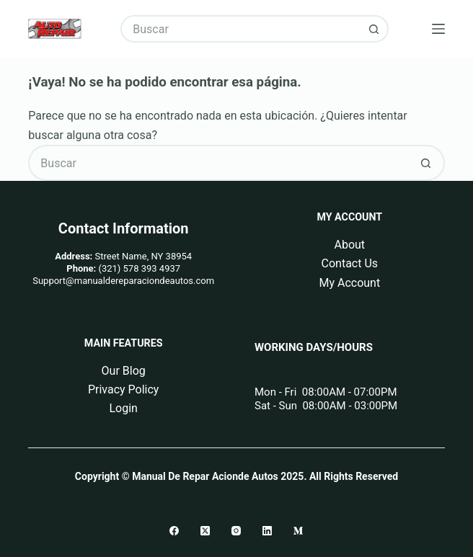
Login (123, 408)
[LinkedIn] (267, 530)
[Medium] (298, 530)
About (349, 244)
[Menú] (438, 28)
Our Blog (124, 371)
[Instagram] (236, 530)
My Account (349, 283)
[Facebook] (174, 530)
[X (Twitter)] (205, 530)
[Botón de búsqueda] (375, 29)
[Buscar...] (240, 29)
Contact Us (350, 263)
